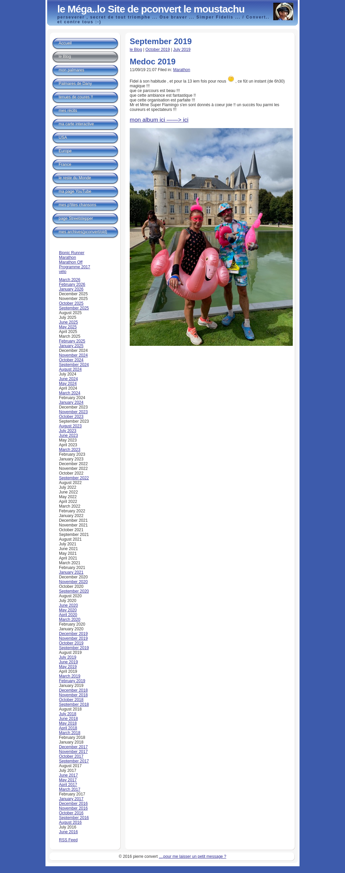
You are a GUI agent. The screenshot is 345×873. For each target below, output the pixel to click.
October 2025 (71, 303)
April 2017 (68, 784)
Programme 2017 (74, 267)
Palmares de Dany (75, 83)
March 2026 (69, 279)
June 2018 (68, 718)
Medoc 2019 (153, 61)
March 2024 (69, 393)
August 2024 (70, 369)
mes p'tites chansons (77, 205)
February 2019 (72, 681)
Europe (65, 151)
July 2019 (181, 49)
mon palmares (71, 70)
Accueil (65, 43)
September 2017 (74, 761)
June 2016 (68, 832)
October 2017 (71, 756)
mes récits (68, 110)
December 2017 (73, 747)
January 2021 (71, 572)
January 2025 (71, 345)
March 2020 (69, 619)
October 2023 (71, 416)
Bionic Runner (71, 252)
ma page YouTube (75, 191)
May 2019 (68, 666)
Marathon (181, 69)
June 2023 (68, 435)
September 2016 (74, 817)
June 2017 (68, 775)
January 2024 (71, 402)
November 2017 (73, 751)
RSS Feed (68, 840)
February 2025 (72, 341)
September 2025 (74, 308)
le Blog (136, 49)
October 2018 (71, 699)
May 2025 (68, 327)
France (65, 164)
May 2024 (68, 383)
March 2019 (69, 676)
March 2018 (69, 732)
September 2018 (74, 704)
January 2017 (71, 798)
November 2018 (73, 695)
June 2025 (68, 322)
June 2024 (68, 379)
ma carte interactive (76, 124)
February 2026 (72, 284)
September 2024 (74, 364)
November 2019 (73, 638)
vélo (62, 271)
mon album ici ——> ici (159, 120)
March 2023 (69, 449)
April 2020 (68, 614)
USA (63, 137)
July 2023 (67, 430)
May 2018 (68, 723)
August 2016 (70, 822)
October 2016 (71, 813)
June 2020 (68, 605)
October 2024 (71, 360)
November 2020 (73, 581)
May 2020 (68, 610)
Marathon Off (71, 262)
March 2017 (69, 789)
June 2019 (68, 662)
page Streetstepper (76, 218)
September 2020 (74, 591)
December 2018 (73, 690)
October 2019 (158, 49)
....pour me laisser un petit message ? (192, 856)
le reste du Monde (75, 178)
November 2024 (73, 355)
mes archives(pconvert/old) (83, 232)
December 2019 (73, 633)
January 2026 (71, 289)
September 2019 (74, 647)
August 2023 (70, 426)
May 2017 (68, 780)
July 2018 (67, 714)
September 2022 (74, 478)
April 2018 (68, 728)
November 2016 (73, 808)
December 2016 (73, 803)
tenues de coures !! (76, 97)
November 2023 (73, 412)
